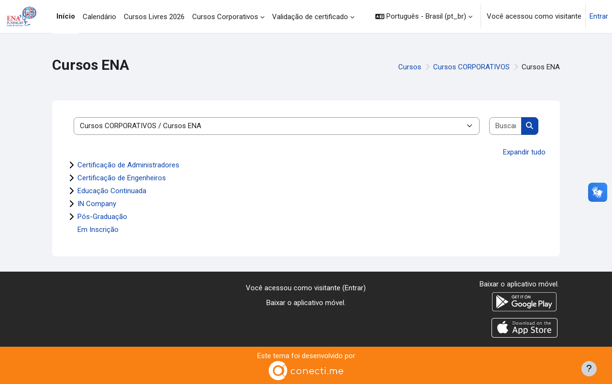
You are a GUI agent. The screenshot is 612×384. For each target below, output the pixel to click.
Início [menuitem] (65, 16)
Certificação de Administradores (128, 165)
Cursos (409, 67)
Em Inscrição (98, 229)
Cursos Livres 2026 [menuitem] (154, 16)
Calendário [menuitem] (99, 16)
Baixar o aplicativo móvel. (306, 302)
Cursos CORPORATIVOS (471, 67)
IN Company (96, 203)
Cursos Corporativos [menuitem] (225, 16)
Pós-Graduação (102, 216)
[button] (424, 16)
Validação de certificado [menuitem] (310, 16)
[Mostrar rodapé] (589, 368)
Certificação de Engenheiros (121, 178)
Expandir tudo (524, 152)
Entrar (599, 16)
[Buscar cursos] (505, 126)
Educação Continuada (111, 191)
